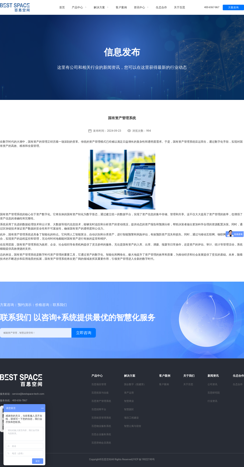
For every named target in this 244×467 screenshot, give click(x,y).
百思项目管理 (99, 384)
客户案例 (121, 7)
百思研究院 (214, 392)
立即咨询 (83, 333)
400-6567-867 (211, 7)
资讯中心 (141, 7)
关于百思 (179, 7)
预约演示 (25, 305)
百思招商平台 (99, 409)
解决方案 (101, 7)
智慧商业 (129, 401)
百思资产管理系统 (101, 401)
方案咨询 (233, 7)
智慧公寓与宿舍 (132, 426)
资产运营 (129, 392)
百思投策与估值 (100, 392)
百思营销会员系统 (101, 442)
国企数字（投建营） (135, 384)
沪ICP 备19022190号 (143, 459)
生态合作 (161, 7)
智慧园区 (129, 409)
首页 (62, 7)
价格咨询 (42, 305)
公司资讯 (212, 384)
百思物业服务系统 (101, 426)
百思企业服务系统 (101, 434)
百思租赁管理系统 (101, 417)
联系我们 (60, 305)
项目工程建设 (131, 417)
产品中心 (79, 7)
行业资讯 (212, 401)
